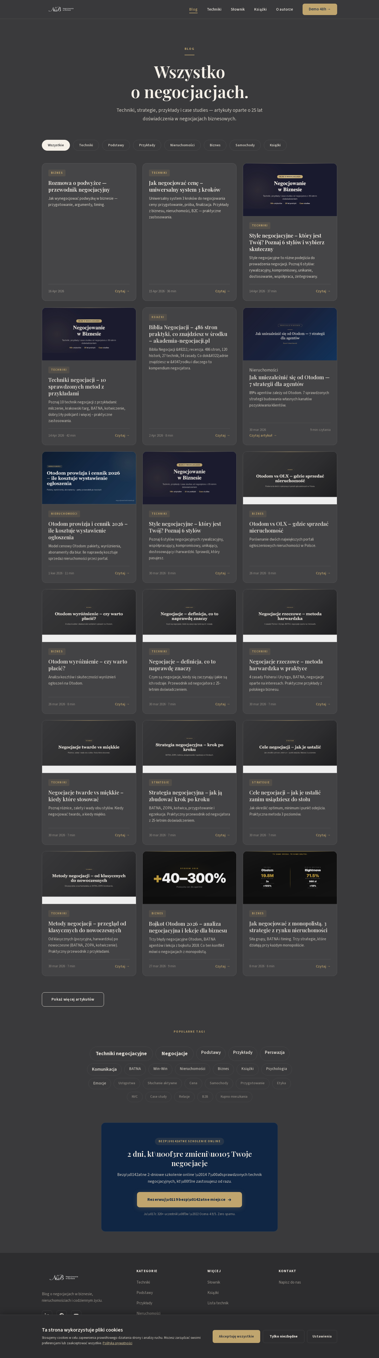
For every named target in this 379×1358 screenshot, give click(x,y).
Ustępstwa (127, 1087)
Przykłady (147, 145)
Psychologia (276, 1073)
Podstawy (116, 145)
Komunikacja (104, 1074)
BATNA (135, 1073)
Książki (260, 9)
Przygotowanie (253, 1087)
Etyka (281, 1087)
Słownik (238, 9)
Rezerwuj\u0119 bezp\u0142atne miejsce (189, 1199)
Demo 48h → (320, 9)
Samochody (245, 145)
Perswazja (275, 1057)
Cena (193, 1087)
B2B (205, 1100)
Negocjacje (174, 1058)
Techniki (214, 9)
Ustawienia (322, 1336)
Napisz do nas (290, 1282)
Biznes (215, 145)
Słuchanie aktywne (162, 1087)
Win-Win (160, 1073)
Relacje (184, 1100)
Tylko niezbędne (284, 1336)
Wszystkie (56, 145)
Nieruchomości (182, 145)
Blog (193, 9)
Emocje (99, 1087)
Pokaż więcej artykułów (72, 999)
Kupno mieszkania (234, 1100)
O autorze (284, 9)
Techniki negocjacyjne (121, 1058)
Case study (158, 1100)
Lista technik (217, 1303)
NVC (135, 1100)
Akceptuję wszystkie (236, 1336)
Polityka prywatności (117, 1343)
